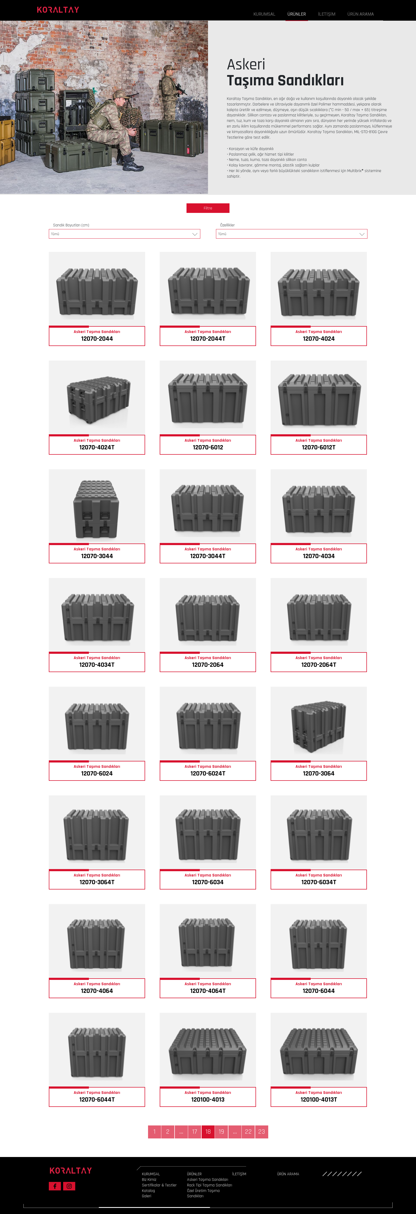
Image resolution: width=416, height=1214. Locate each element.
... (181, 1132)
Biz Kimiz (149, 1179)
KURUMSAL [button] (264, 14)
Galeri (146, 1196)
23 (261, 1132)
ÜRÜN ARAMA (361, 14)
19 (221, 1132)
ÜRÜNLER (297, 14)
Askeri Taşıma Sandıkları (207, 1179)
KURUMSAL (151, 1174)
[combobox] (124, 234)
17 (194, 1132)
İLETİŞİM (326, 14)
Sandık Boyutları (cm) (71, 225)
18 (208, 1132)
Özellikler (227, 225)
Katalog (148, 1191)
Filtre (208, 208)
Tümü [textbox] (55, 234)
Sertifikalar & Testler (159, 1185)
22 (248, 1132)
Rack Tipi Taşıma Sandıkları (209, 1185)
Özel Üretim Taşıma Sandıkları (203, 1193)
